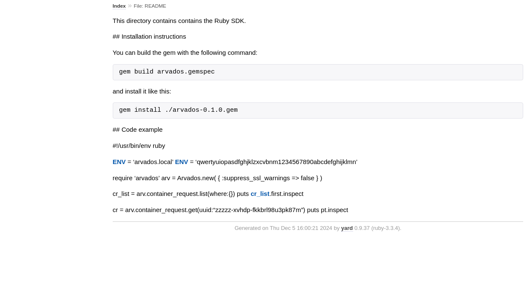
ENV (119, 161)
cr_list (260, 193)
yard (347, 228)
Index (119, 6)
